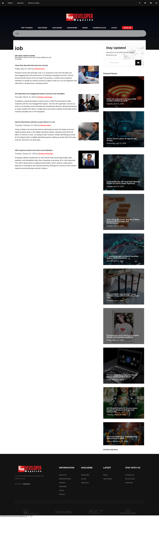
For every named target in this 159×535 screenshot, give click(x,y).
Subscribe (72, 28)
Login (114, 28)
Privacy (62, 494)
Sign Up (127, 28)
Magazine (57, 28)
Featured (42, 28)
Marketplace (99, 28)
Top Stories (27, 28)
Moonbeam (26, 484)
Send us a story (33, 3)
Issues (83, 479)
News (85, 28)
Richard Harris (39, 69)
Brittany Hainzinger (45, 97)
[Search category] (143, 36)
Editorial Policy (65, 479)
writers (10, 3)
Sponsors (85, 483)
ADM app (129, 483)
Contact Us (129, 475)
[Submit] (154, 37)
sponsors (20, 3)
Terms (61, 490)
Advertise (63, 486)
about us (62, 475)
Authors (62, 483)
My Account (130, 479)
